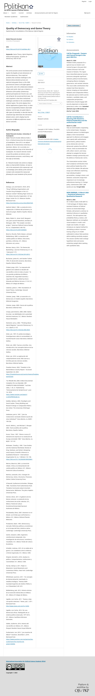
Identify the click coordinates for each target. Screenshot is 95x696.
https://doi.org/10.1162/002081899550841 (19, 459)
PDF (41, 73)
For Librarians (70, 42)
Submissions (24, 16)
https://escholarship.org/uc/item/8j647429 (19, 203)
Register (84, 1)
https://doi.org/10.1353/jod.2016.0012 (18, 254)
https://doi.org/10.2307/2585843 (16, 230)
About (5, 13)
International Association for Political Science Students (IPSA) (26, 661)
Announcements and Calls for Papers (46, 13)
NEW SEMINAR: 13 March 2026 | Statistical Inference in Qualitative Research (78, 194)
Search (14, 13)
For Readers (70, 36)
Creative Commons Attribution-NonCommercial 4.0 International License (49, 141)
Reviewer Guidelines (11, 16)
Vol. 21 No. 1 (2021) (24, 23)
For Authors (70, 39)
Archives (29, 13)
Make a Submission (73, 25)
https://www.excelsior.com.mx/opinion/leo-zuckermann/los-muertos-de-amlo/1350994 (19, 641)
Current (21, 13)
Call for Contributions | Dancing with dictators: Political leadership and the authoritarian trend (77, 119)
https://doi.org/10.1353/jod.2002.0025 (18, 330)
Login (90, 1)
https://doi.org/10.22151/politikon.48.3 (18, 49)
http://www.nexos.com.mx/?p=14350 (17, 606)
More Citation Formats (45, 103)
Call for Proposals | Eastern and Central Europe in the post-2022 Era (77, 55)
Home (8, 23)
